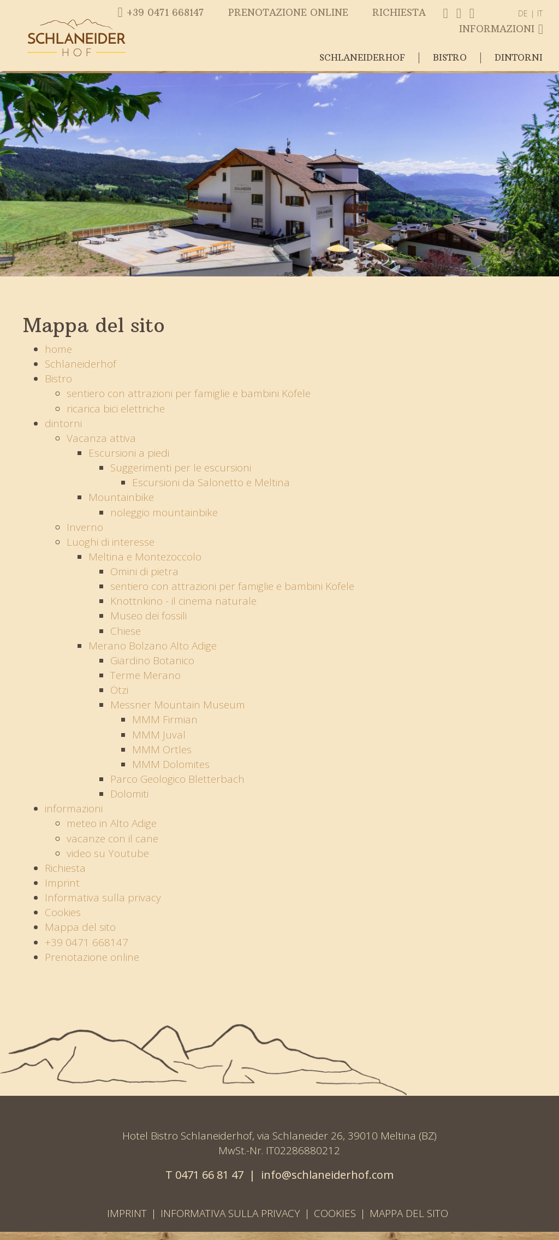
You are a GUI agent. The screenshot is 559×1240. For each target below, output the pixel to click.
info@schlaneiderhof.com (327, 1174)
